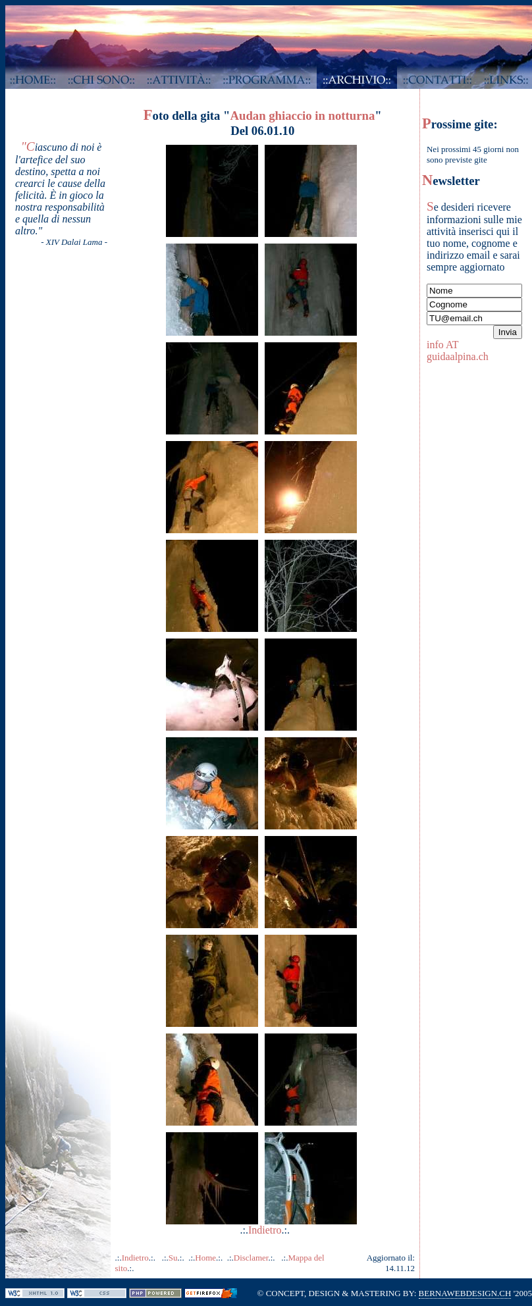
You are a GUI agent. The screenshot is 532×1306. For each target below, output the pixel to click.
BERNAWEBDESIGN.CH (465, 1293)
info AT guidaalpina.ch (458, 350)
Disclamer (251, 1258)
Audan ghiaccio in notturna (302, 115)
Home (205, 1258)
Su (173, 1258)
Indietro (265, 1230)
